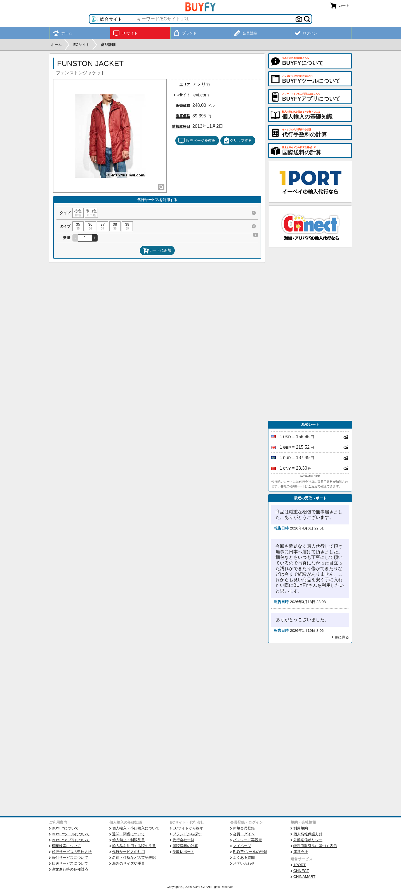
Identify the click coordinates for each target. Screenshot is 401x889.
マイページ (242, 846)
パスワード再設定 (247, 840)
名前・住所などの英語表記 (134, 857)
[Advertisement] (310, 334)
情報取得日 (181, 126)
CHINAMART (304, 876)
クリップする (237, 140)
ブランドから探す (187, 834)
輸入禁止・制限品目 (128, 840)
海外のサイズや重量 (128, 863)
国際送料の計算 (185, 846)
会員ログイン (244, 834)
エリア (184, 84)
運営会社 (300, 852)
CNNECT (301, 871)
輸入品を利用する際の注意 (134, 846)
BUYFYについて (65, 828)
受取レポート (183, 852)
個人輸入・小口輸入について (135, 828)
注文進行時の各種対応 (70, 869)
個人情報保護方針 (307, 834)
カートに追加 (157, 250)
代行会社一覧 (183, 840)
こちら (312, 486)
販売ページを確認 (196, 140)
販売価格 (183, 105)
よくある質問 (244, 857)
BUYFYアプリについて (70, 840)
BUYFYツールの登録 (250, 852)
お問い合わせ (244, 863)
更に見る (341, 637)
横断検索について (66, 846)
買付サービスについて (70, 857)
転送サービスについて (70, 863)
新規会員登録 (244, 828)
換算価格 (183, 116)
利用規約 (300, 828)
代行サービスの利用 (128, 852)
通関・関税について (128, 834)
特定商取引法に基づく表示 (315, 846)
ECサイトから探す (188, 828)
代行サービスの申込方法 (72, 852)
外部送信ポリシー (307, 840)
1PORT (299, 865)
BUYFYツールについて (70, 834)
